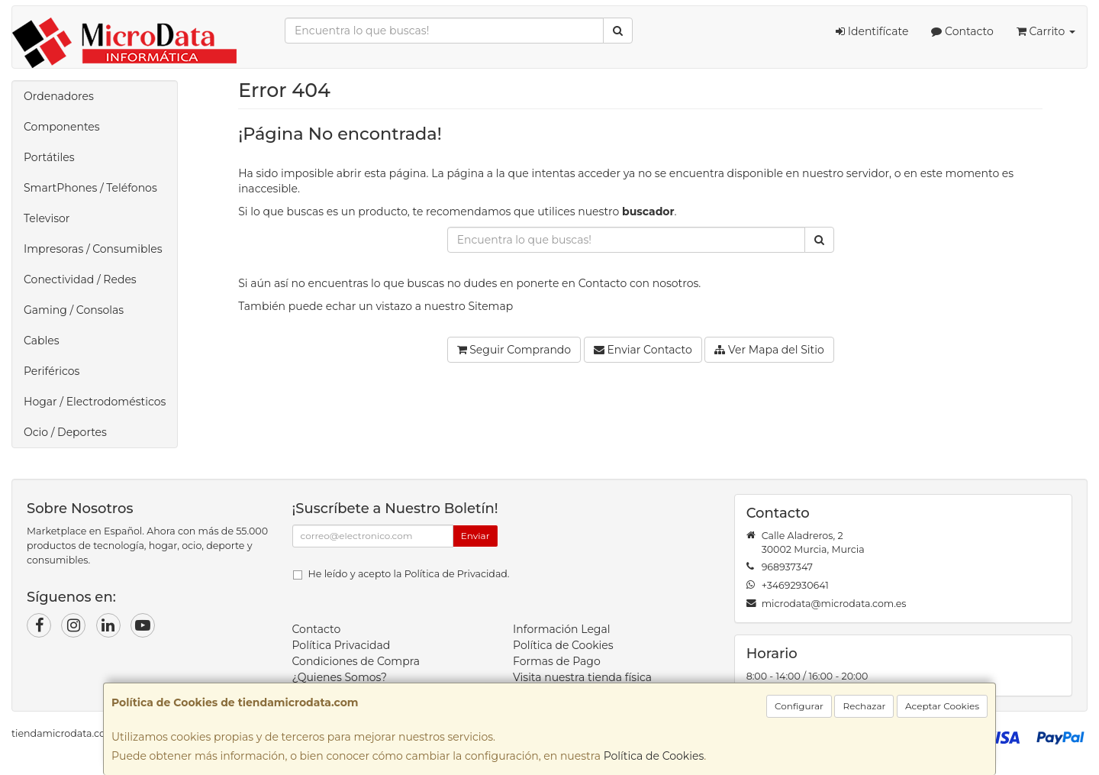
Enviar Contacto (643, 350)
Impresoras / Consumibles (93, 249)
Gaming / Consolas (74, 310)
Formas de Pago (557, 661)
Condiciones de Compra (356, 661)
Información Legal (561, 629)
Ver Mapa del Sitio (768, 350)
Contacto (962, 31)
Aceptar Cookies (942, 706)
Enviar (475, 535)
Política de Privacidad (456, 574)
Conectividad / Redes (80, 279)
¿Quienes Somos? (340, 677)
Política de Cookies (654, 756)
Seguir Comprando (514, 350)
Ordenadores (59, 96)
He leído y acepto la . (409, 574)
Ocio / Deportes (65, 432)
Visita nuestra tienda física (582, 677)
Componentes (62, 127)
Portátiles (49, 157)
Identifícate (872, 31)
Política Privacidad (341, 645)
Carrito (1046, 31)
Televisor (46, 218)
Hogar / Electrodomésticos (95, 401)
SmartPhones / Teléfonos (90, 188)
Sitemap (490, 306)
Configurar (799, 706)
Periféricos (51, 371)
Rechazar (864, 706)
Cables (42, 340)
